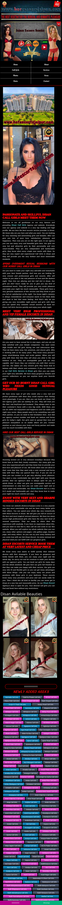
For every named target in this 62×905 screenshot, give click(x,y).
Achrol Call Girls (31, 719)
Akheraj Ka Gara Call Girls (32, 755)
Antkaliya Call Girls (49, 831)
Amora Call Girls (50, 809)
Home (15, 64)
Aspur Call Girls (12, 860)
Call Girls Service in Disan (20, 371)
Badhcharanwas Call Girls (17, 900)
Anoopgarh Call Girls (32, 828)
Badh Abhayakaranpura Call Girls (18, 885)
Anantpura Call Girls (50, 817)
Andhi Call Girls (51, 820)
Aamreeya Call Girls (32, 708)
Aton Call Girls (12, 867)
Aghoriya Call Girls (49, 726)
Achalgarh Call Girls (12, 715)
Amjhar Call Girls (31, 802)
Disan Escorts (37, 488)
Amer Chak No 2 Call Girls (14, 799)
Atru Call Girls (50, 867)
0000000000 (31, 686)
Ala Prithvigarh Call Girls (32, 762)
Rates (15, 81)
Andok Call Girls (12, 824)
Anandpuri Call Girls (12, 817)
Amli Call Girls (30, 806)
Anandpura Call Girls (50, 813)
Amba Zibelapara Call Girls (14, 784)
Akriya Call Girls (50, 759)
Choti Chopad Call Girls (31, 701)
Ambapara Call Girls (31, 788)
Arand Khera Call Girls (12, 838)
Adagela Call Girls (49, 719)
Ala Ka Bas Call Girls (12, 762)
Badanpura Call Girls (49, 882)
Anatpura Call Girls (12, 820)
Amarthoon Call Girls (13, 780)
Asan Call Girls (30, 853)
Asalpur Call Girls (12, 853)
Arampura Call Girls (48, 835)
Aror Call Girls (11, 849)
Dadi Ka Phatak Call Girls (32, 697)
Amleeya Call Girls (12, 806)
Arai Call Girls (30, 835)
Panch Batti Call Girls (12, 708)
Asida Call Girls (10, 856)
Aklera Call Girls (51, 755)
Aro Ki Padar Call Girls (49, 846)
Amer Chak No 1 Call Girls (44, 795)
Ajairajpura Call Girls (29, 737)
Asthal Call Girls (49, 860)
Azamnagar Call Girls (15, 878)
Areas (46, 75)
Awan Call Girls (31, 871)
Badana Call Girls (31, 882)
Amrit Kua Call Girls (31, 813)
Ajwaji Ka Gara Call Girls (12, 748)
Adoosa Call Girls (12, 726)
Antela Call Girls (29, 831)
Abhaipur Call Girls (11, 712)
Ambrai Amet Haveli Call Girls (47, 791)
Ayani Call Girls (29, 875)
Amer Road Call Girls (35, 799)
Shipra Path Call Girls (11, 701)
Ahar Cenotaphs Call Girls (48, 730)
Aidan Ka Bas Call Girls (30, 733)
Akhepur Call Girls (51, 751)
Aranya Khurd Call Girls (14, 842)
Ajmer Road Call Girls (49, 741)
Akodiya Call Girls (31, 759)
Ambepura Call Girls (11, 791)
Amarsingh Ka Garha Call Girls (47, 777)
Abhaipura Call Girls (30, 712)
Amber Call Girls (27, 791)
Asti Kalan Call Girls (12, 864)
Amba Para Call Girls (49, 780)
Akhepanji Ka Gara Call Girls (31, 751)
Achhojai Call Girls (12, 719)
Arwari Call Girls (49, 849)
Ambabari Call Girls (33, 784)
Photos (15, 75)
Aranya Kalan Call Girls (49, 838)
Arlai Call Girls (51, 842)
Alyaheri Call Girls (51, 766)
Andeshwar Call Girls (32, 820)
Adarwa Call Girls (32, 723)
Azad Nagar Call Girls (48, 875)
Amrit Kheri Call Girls (12, 813)
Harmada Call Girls (11, 697)
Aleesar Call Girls (51, 762)
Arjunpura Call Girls (34, 842)
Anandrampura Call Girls (31, 817)
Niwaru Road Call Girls (45, 704)
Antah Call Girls (11, 831)
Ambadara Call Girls (50, 784)
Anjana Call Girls (49, 824)
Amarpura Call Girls (11, 777)
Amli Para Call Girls (12, 809)
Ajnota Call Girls (50, 744)
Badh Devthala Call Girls (45, 889)
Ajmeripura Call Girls (33, 744)
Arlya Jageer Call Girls (13, 846)
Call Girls (15, 70)
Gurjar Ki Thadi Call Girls (17, 704)
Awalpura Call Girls (12, 871)
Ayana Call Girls (11, 875)
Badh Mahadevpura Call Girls (18, 893)
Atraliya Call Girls (31, 867)
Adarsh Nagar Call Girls (13, 723)
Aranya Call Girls (31, 838)
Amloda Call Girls (32, 809)
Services (46, 70)
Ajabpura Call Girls (11, 737)
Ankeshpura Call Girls (12, 828)
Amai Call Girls (11, 770)
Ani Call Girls (30, 824)
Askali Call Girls (38, 856)
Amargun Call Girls (30, 773)
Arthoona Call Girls (30, 849)
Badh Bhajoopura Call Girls (17, 889)
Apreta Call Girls (12, 835)
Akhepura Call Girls (11, 755)
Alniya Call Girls (9, 766)
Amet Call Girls (52, 799)
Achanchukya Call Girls (49, 715)
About (46, 64)
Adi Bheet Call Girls (50, 723)
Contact (46, 81)
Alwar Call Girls (37, 766)
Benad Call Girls (51, 697)
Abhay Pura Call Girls (49, 712)
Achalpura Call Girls (30, 715)
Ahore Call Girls (11, 733)
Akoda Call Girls (12, 759)
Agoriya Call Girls (11, 730)
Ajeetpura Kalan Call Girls (48, 737)
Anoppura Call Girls (50, 828)
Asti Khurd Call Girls (30, 864)
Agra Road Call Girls (28, 730)
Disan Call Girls (19, 225)
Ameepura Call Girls (16, 795)
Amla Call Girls (50, 802)
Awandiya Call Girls (49, 871)
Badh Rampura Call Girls (45, 893)
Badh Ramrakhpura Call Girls (19, 896)
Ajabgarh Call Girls (50, 733)
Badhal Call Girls (47, 896)
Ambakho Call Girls (12, 788)
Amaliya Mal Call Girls (12, 773)
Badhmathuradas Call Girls (45, 900)
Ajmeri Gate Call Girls (13, 744)
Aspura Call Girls (31, 860)
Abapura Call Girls (50, 708)
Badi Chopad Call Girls (50, 701)
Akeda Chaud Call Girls (33, 748)
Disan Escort (49, 583)
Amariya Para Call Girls (49, 773)
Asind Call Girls (24, 856)
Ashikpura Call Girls (49, 853)
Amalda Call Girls (29, 770)
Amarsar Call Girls (27, 777)
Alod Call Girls (23, 766)
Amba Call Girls (31, 780)
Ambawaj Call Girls (49, 788)
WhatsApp (46, 903)
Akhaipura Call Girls (51, 748)
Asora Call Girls (52, 856)
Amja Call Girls (12, 802)
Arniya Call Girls (30, 846)
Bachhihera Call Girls (12, 882)
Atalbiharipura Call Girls (49, 864)
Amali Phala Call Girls (48, 770)
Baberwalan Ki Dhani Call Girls (43, 878)
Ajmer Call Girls (32, 741)
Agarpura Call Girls (30, 726)
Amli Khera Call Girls (49, 806)
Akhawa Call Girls (11, 751)
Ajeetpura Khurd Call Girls (14, 741)
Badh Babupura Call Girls (46, 885)
